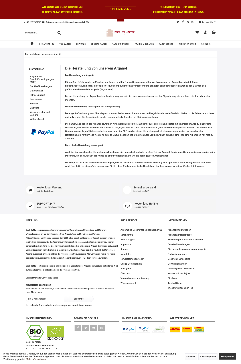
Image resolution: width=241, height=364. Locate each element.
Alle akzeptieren (208, 356)
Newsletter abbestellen (132, 259)
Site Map (172, 278)
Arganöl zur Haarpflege (180, 234)
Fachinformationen (177, 254)
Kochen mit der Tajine (179, 273)
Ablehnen (191, 356)
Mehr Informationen (36, 359)
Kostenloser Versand (72, 190)
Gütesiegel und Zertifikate (181, 268)
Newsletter (126, 254)
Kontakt (34, 103)
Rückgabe (125, 268)
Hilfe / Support (37, 95)
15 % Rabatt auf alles (120, 9)
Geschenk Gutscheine (179, 259)
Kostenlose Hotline (169, 206)
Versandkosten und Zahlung (40, 113)
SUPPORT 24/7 (72, 206)
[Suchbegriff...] (43, 33)
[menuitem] (43, 33)
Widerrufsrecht (37, 119)
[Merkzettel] (197, 33)
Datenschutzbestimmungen (53, 305)
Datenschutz (36, 90)
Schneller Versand (169, 190)
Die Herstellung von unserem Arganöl (187, 249)
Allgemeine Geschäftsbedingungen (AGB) (42, 79)
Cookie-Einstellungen (41, 86)
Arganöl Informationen (179, 229)
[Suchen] (59, 33)
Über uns (34, 107)
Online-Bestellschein (131, 263)
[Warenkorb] (213, 33)
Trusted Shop (175, 283)
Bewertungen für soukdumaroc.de (185, 239)
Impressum (36, 99)
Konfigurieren (227, 356)
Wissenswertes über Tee (180, 288)
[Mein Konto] (205, 33)
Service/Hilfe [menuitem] (206, 22)
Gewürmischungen (177, 263)
